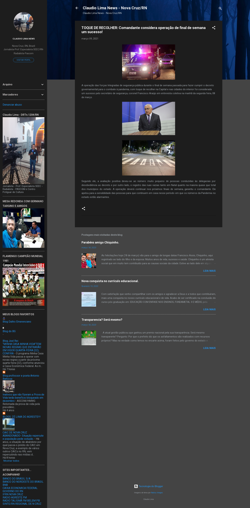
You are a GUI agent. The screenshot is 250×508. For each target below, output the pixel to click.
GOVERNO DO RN (13, 491)
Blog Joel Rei (10, 340)
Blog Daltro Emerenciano (17, 321)
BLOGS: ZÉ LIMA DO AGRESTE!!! (22, 416)
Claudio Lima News (24, 38)
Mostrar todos (11, 460)
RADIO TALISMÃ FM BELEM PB (21, 500)
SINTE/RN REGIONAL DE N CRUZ (22, 503)
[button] (214, 28)
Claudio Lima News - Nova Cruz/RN (115, 8)
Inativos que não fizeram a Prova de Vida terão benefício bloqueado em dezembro (23, 397)
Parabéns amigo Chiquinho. (100, 242)
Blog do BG (9, 331)
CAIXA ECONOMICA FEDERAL (20, 488)
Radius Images (157, 493)
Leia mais (209, 270)
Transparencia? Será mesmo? (102, 319)
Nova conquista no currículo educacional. (110, 281)
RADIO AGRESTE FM (15, 497)
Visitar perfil (23, 60)
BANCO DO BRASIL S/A (16, 478)
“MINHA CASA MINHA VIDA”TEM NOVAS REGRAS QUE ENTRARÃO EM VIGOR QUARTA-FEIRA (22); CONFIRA (22, 348)
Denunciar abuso (12, 104)
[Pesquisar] (220, 9)
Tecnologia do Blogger (148, 486)
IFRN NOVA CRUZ (13, 494)
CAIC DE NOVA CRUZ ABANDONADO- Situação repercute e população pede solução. (23, 435)
